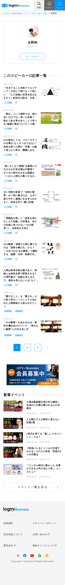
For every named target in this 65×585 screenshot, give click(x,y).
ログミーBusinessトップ (15, 13)
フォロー (32, 56)
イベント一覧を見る (32, 487)
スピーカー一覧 (39, 13)
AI (16, 103)
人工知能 (8, 103)
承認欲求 (19, 311)
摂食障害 (8, 311)
